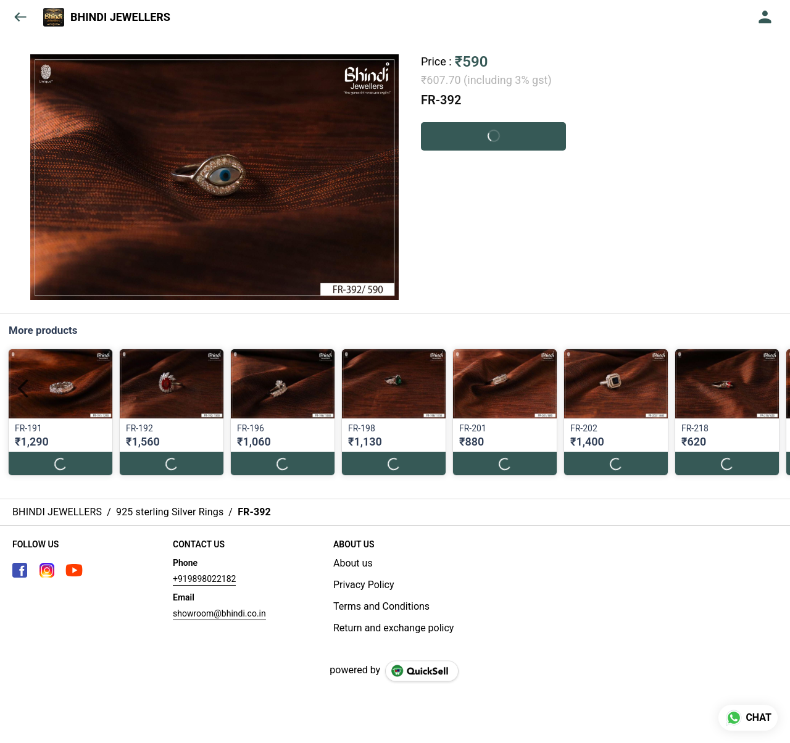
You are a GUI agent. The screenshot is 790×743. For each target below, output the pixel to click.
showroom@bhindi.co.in (219, 613)
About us (353, 563)
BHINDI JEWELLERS (120, 17)
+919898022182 (204, 579)
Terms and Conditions (381, 606)
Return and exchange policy (393, 628)
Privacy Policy (363, 585)
